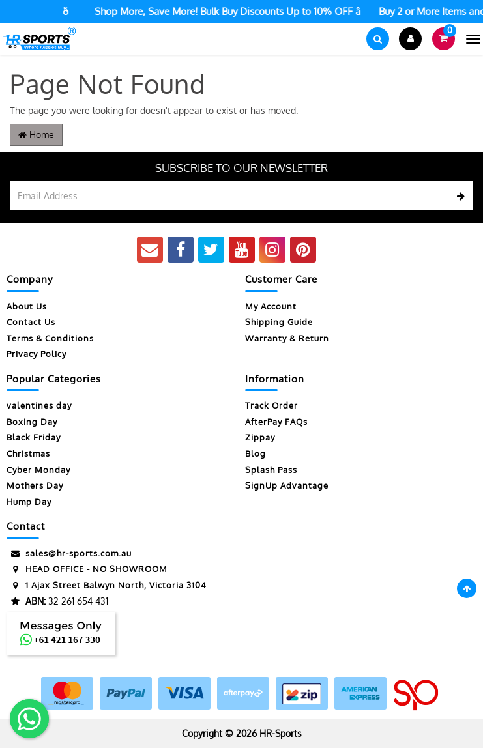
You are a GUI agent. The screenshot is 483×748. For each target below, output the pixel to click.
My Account (271, 306)
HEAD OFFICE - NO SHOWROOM (87, 569)
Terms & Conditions (50, 338)
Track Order (271, 405)
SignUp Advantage (287, 485)
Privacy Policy (36, 354)
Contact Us (31, 322)
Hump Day (29, 501)
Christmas (28, 453)
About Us (27, 306)
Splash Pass (271, 470)
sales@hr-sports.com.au (69, 553)
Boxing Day (32, 421)
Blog (255, 453)
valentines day (39, 405)
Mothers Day (35, 485)
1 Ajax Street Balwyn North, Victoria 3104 (107, 585)
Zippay (260, 437)
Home (36, 134)
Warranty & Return (287, 338)
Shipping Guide (279, 322)
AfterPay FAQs (276, 421)
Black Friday (34, 437)
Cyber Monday (38, 470)
